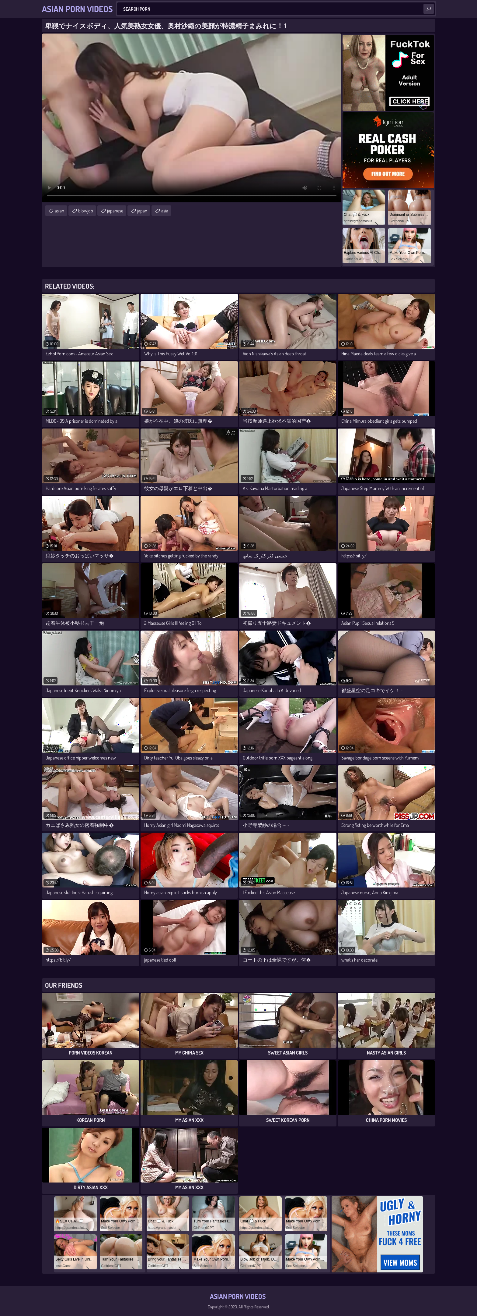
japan (142, 211)
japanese (115, 211)
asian (59, 211)
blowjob (85, 211)
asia (164, 211)
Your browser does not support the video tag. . (191, 118)
